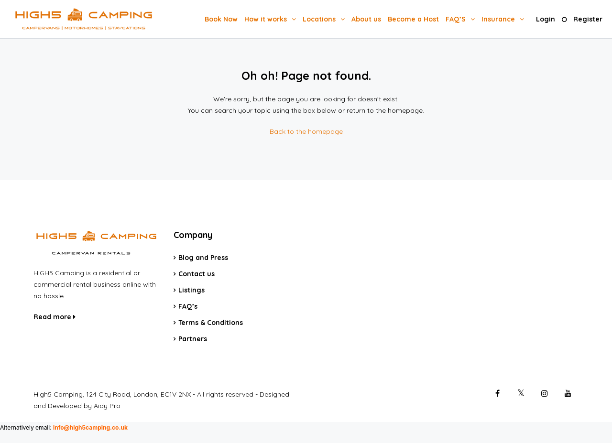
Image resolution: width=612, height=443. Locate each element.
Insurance (498, 19)
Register (587, 19)
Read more (54, 317)
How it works (265, 19)
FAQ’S (456, 19)
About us (366, 19)
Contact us (196, 274)
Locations (319, 19)
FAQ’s (187, 306)
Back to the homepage (306, 131)
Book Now (221, 19)
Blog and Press (203, 257)
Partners (192, 339)
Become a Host (413, 19)
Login (545, 19)
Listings (191, 290)
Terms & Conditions (210, 322)
